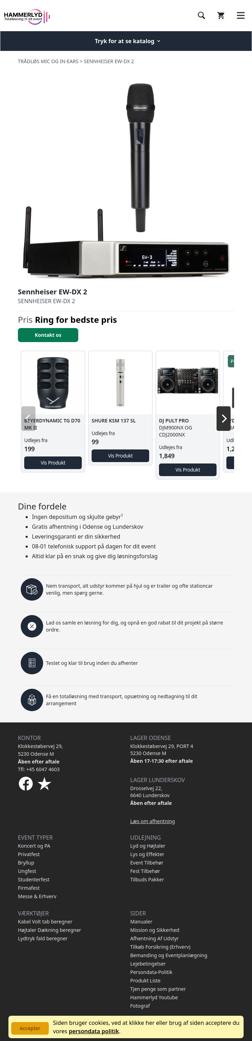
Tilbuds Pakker (147, 879)
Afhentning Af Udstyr (154, 938)
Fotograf (140, 1005)
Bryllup (26, 862)
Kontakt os (48, 335)
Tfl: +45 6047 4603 (39, 769)
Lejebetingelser (148, 963)
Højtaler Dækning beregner (49, 930)
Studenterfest (33, 879)
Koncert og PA (34, 845)
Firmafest (29, 888)
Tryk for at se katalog (128, 41)
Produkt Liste (145, 980)
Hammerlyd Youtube (154, 997)
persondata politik (94, 1031)
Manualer (141, 921)
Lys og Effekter (147, 854)
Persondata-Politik (151, 972)
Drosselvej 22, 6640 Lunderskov (150, 792)
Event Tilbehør (147, 862)
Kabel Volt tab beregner (45, 921)
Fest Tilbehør (145, 871)
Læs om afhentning (152, 821)
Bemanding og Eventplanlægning (168, 955)
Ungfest (27, 871)
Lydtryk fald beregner (43, 938)
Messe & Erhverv (37, 896)
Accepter (30, 1028)
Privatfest (29, 854)
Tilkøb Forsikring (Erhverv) (160, 946)
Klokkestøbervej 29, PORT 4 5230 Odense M (161, 749)
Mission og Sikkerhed (154, 930)
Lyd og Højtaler (147, 845)
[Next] (224, 418)
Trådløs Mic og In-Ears (48, 61)
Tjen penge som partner (158, 989)
